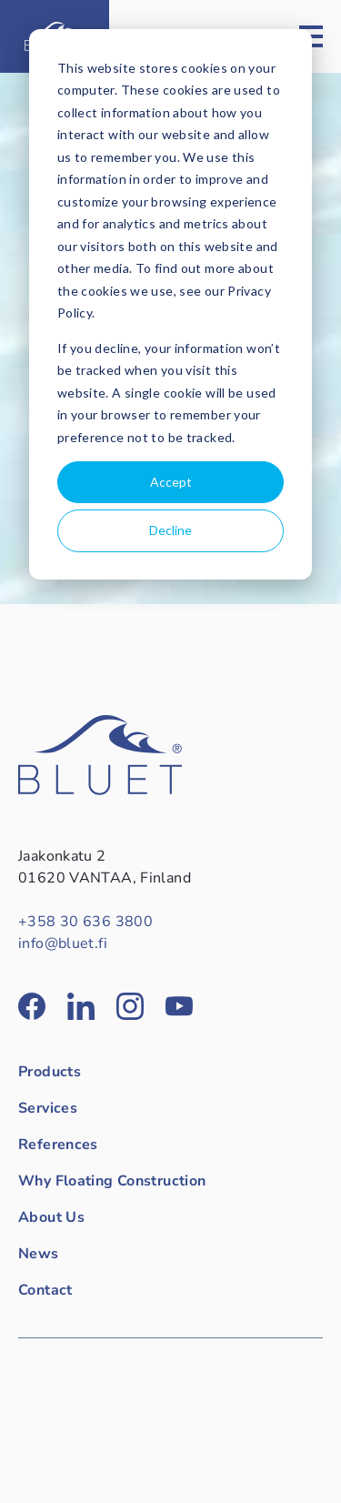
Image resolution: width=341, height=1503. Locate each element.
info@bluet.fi (62, 943)
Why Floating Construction (112, 1181)
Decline (170, 530)
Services (47, 1108)
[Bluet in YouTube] (179, 1006)
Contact (45, 1290)
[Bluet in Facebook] (31, 1006)
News (38, 1254)
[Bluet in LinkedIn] (81, 1006)
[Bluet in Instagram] (130, 1006)
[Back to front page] (100, 791)
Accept (171, 481)
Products (49, 1072)
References (58, 1145)
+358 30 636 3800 (85, 922)
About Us (51, 1217)
